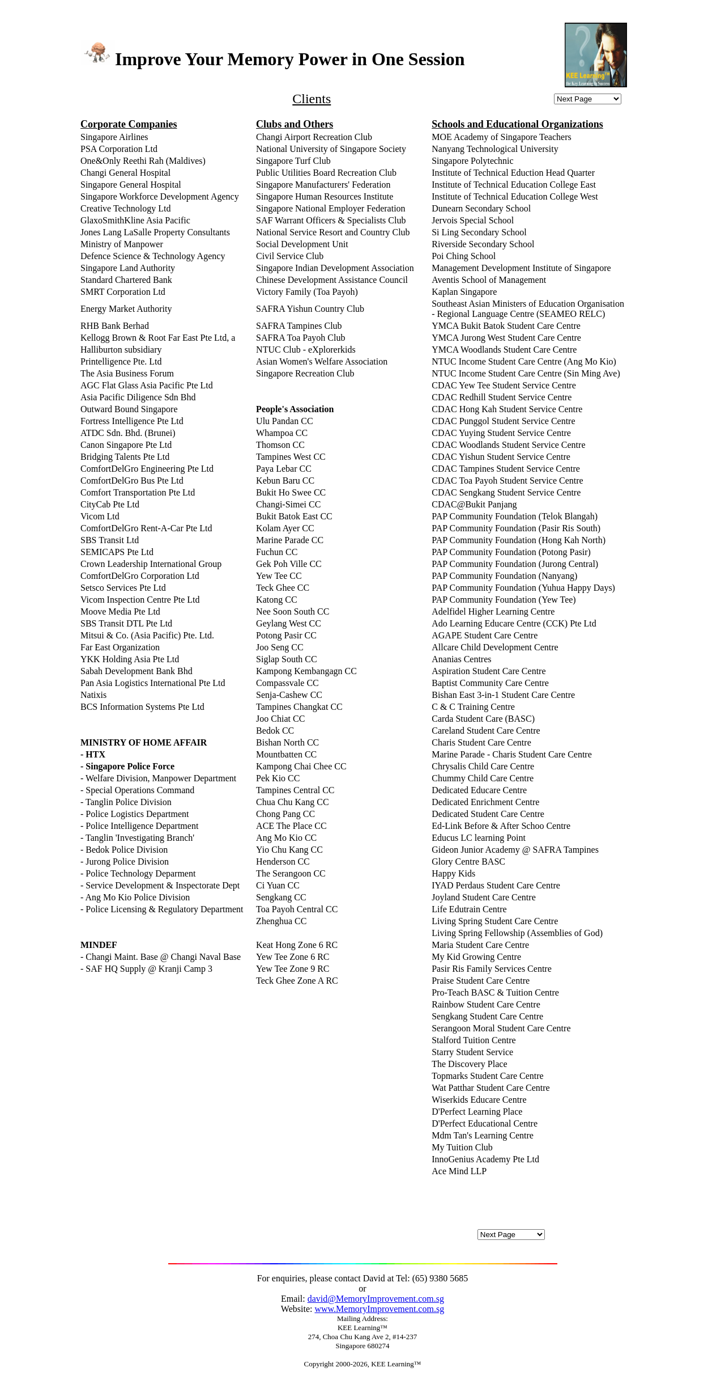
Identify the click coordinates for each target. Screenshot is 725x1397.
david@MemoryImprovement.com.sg (376, 1298)
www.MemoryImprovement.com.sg (379, 1309)
